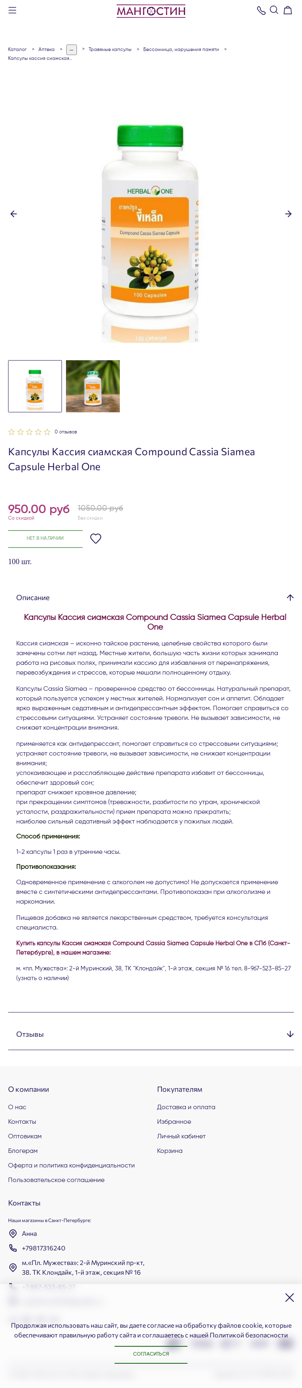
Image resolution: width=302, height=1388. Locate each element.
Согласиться (151, 1354)
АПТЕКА (46, 49)
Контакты (22, 1122)
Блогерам (23, 1151)
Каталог (17, 49)
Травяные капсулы (110, 49)
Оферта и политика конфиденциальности (71, 1166)
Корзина (170, 1151)
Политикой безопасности (249, 1334)
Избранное (174, 1122)
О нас (17, 1107)
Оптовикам (25, 1136)
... (72, 49)
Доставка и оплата (186, 1107)
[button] (13, 213)
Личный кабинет (181, 1136)
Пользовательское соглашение (56, 1180)
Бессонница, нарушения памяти (181, 49)
